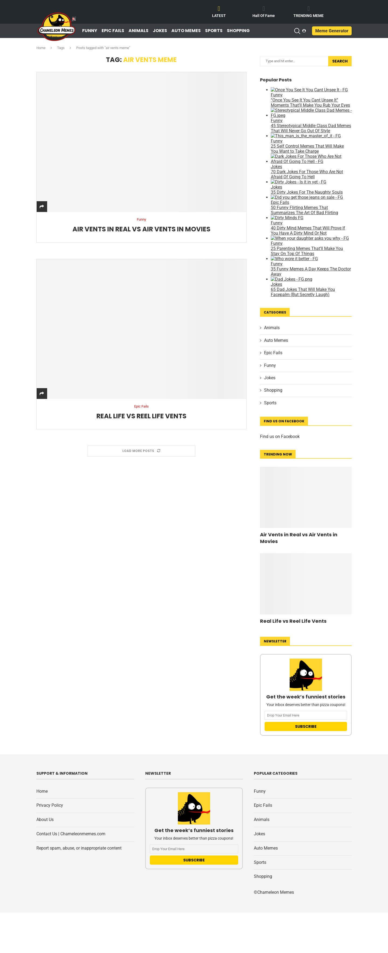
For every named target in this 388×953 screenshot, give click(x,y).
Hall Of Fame (263, 15)
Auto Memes (186, 30)
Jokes (160, 30)
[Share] (42, 206)
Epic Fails (113, 30)
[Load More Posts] (141, 451)
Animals (138, 30)
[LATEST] (219, 8)
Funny (89, 30)
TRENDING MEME (308, 15)
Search (340, 61)
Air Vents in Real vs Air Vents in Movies (141, 229)
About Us (45, 819)
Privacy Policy (49, 805)
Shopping (238, 30)
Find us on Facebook (280, 436)
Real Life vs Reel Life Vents (141, 416)
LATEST (219, 15)
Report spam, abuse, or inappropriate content (79, 848)
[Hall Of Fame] (264, 8)
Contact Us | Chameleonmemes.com (70, 833)
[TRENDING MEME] (308, 8)
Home (41, 48)
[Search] (297, 31)
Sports (214, 30)
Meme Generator (331, 30)
